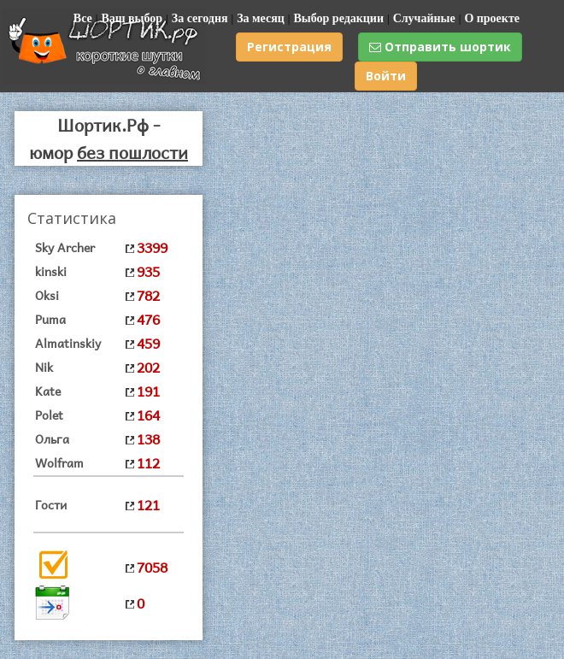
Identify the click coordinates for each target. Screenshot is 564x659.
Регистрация (289, 46)
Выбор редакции (338, 18)
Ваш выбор (131, 18)
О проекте (492, 18)
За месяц (261, 18)
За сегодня (200, 18)
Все (82, 18)
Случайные (424, 18)
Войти (386, 76)
